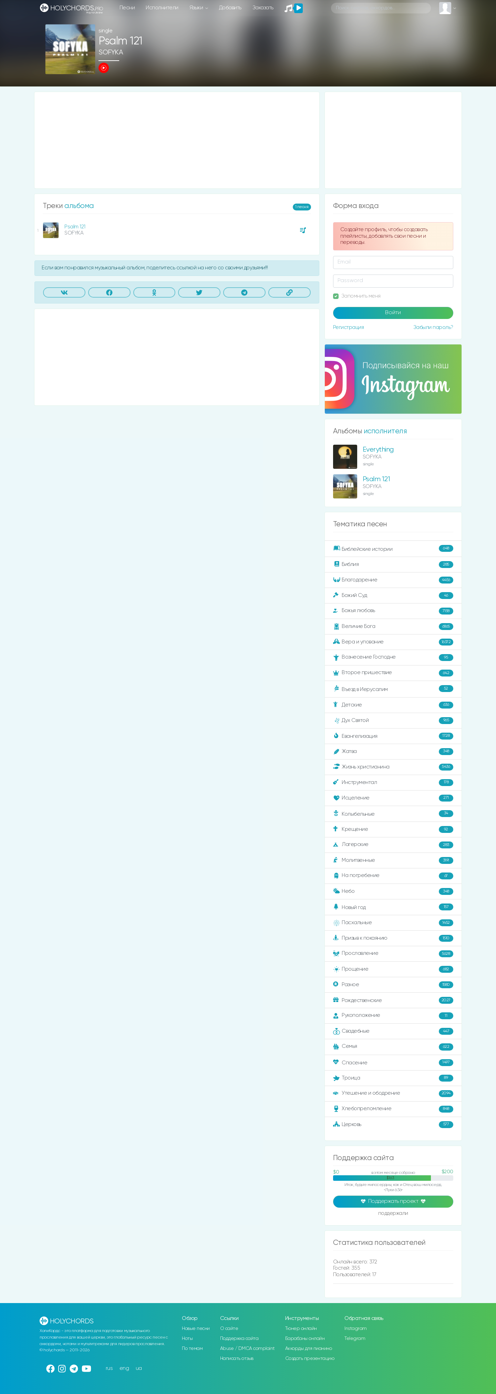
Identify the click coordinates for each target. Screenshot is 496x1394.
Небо (393, 891)
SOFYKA (111, 52)
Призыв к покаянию (393, 938)
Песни (127, 7)
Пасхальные (393, 922)
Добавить (230, 7)
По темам (192, 1348)
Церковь (393, 1124)
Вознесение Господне (393, 657)
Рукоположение (393, 1015)
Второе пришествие (393, 673)
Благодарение (393, 580)
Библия (393, 564)
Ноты (187, 1338)
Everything (378, 449)
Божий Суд (393, 595)
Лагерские (393, 844)
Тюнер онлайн (301, 1328)
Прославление (393, 953)
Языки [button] (196, 7)
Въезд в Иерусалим (393, 689)
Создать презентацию (309, 1358)
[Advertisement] (176, 140)
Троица (393, 1078)
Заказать (262, 7)
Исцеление (393, 798)
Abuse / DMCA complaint (247, 1348)
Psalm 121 (74, 226)
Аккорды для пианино (308, 1348)
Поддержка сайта (239, 1338)
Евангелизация (393, 736)
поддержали (393, 1214)
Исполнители (162, 7)
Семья (393, 1046)
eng (124, 1368)
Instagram (355, 1328)
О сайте (229, 1328)
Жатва (393, 751)
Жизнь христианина (393, 767)
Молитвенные (393, 860)
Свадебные (393, 1031)
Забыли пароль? (433, 327)
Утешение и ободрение (393, 1093)
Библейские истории (393, 549)
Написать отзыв (237, 1358)
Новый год (393, 907)
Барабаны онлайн (305, 1338)
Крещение (393, 829)
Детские (393, 705)
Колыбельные (393, 813)
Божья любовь (393, 611)
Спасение (393, 1062)
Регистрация (348, 327)
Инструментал (393, 782)
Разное (393, 984)
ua (139, 1368)
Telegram (354, 1338)
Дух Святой (393, 720)
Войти (393, 313)
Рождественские (393, 1000)
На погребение (393, 875)
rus (109, 1368)
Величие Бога (393, 626)
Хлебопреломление (393, 1109)
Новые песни (196, 1328)
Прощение (393, 969)
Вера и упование (393, 642)
